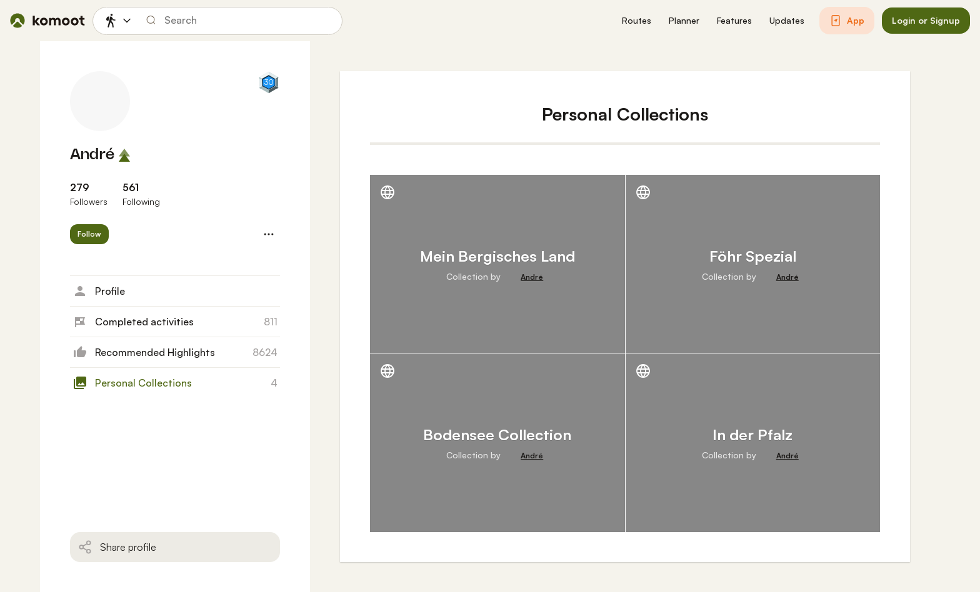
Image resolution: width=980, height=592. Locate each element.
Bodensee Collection (497, 434)
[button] (636, 21)
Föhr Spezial (752, 256)
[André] (532, 277)
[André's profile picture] (100, 101)
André (92, 155)
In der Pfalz (752, 434)
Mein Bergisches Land (497, 256)
